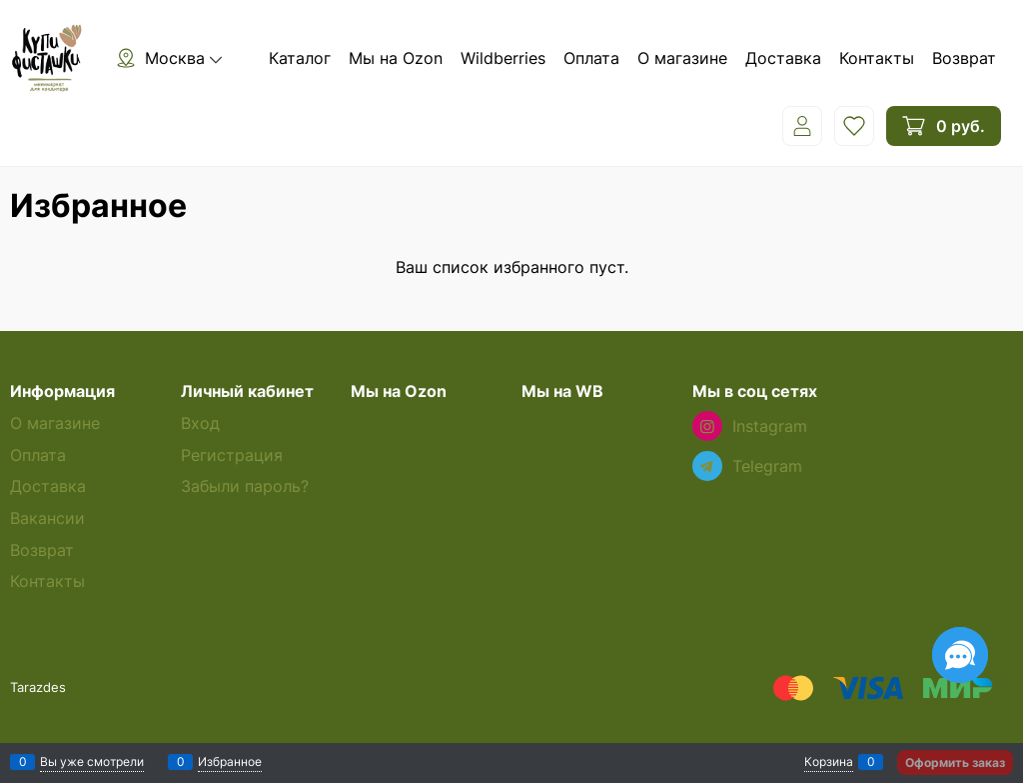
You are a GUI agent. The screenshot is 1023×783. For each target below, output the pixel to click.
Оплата (591, 58)
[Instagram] (707, 426)
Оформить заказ (955, 762)
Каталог (300, 58)
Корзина (828, 762)
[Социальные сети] (960, 655)
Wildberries (503, 58)
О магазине (682, 58)
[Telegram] (707, 466)
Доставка (783, 58)
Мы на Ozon (396, 58)
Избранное (230, 762)
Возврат (964, 58)
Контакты (876, 58)
